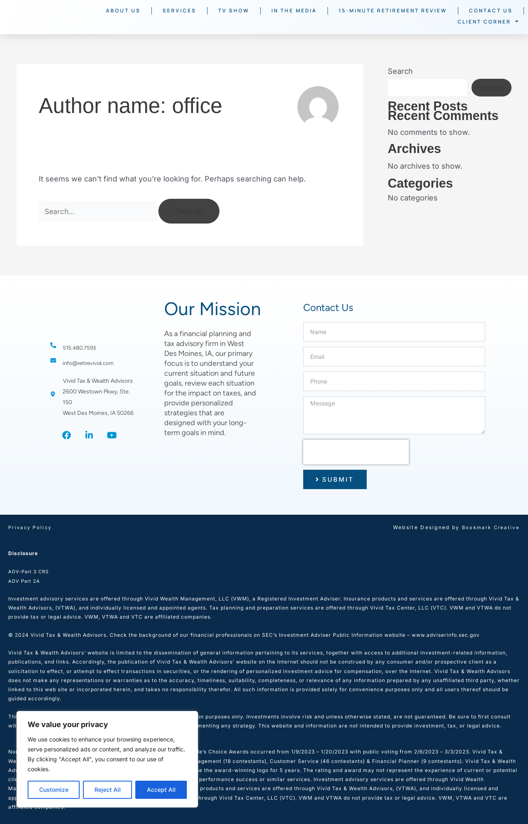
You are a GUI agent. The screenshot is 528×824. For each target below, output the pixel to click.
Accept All (161, 789)
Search (400, 71)
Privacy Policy (31, 527)
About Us (123, 10)
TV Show (234, 10)
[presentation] (356, 452)
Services (179, 10)
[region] (107, 759)
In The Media (294, 10)
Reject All (107, 789)
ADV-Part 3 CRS (30, 571)
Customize (53, 789)
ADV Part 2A (25, 581)
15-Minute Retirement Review (393, 10)
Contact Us (491, 10)
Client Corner (488, 21)
